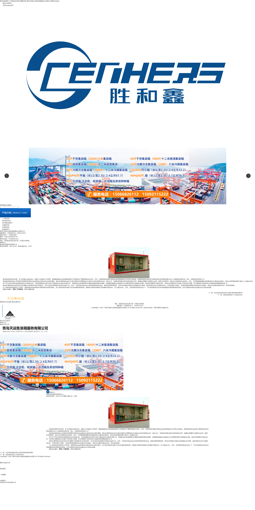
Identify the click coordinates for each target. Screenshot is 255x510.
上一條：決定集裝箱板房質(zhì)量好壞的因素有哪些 (16, 452)
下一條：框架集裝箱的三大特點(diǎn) (12, 454)
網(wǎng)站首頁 (8, 5)
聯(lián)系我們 (7, 3)
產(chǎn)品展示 (5, 320)
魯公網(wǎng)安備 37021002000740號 (117, 309)
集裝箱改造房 (5, 220)
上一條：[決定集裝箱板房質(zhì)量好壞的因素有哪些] (225, 293)
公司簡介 (8, 318)
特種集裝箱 (4, 227)
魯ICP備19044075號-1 (137, 309)
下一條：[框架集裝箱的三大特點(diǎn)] (230, 295)
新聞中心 (3, 322)
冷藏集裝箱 (4, 225)
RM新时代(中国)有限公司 (8, 482)
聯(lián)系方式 (4, 324)
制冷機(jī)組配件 (6, 223)
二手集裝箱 (4, 218)
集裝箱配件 (4, 229)
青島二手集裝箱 (18, 289)
